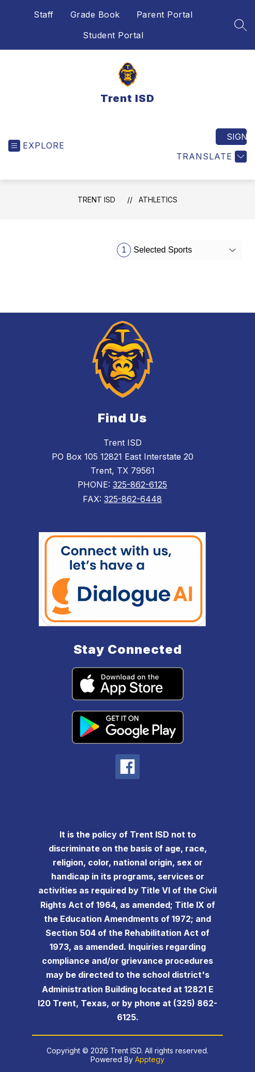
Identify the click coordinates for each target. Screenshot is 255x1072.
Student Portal (113, 35)
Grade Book (95, 14)
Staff (44, 14)
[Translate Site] (210, 156)
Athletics (158, 199)
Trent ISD (96, 199)
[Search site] (240, 25)
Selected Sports (154, 250)
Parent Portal (165, 14)
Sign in (237, 136)
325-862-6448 (133, 499)
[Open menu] (36, 145)
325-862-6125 (140, 484)
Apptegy (149, 1059)
